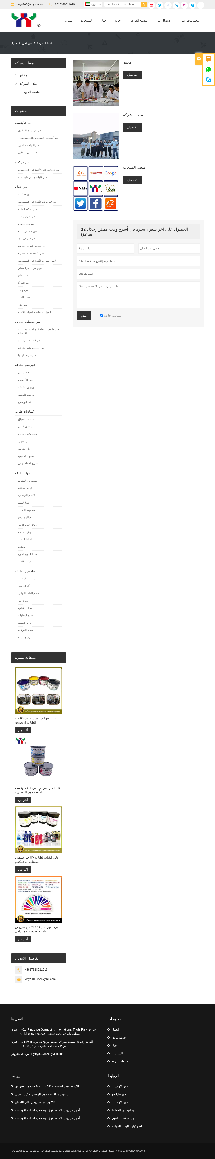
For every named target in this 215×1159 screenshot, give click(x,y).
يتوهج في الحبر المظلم (30, 268)
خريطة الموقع (120, 1061)
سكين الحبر (24, 561)
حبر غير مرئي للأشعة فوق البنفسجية (37, 201)
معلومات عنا (190, 20)
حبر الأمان (21, 186)
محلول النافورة (26, 456)
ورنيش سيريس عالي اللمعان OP (35, 1102)
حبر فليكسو (22, 162)
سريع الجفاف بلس (28, 463)
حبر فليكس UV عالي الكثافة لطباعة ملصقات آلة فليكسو (37, 859)
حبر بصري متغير (26, 216)
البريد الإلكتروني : (21, 1054)
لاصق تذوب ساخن (27, 434)
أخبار (104, 20)
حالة (118, 20)
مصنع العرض (139, 20)
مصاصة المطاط (26, 578)
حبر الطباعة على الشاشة (31, 348)
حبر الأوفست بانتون (28, 145)
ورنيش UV (24, 372)
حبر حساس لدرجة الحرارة (32, 246)
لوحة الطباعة (25, 488)
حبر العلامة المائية (27, 209)
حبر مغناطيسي (26, 223)
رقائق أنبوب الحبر (27, 524)
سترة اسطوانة (25, 615)
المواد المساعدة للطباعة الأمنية (34, 312)
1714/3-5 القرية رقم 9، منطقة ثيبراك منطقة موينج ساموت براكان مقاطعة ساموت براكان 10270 (56, 1044)
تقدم (84, 315)
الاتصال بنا (165, 20)
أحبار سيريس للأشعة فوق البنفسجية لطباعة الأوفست (47, 1110)
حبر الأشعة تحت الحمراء (31, 253)
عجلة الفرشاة (25, 630)
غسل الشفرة (25, 608)
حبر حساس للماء (27, 231)
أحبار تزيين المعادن (28, 152)
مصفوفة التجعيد (26, 510)
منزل (68, 20)
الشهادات (117, 1053)
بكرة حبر (23, 600)
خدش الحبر (24, 297)
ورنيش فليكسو (26, 394)
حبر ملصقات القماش (28, 321)
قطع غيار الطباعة (25, 571)
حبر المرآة (23, 282)
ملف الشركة (28, 83)
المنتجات (86, 20)
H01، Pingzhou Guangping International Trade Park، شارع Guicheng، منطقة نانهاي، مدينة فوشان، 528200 (58, 1031)
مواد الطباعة (22, 473)
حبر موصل (23, 290)
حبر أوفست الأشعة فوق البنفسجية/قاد (38, 137)
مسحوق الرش (25, 426)
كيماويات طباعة (24, 411)
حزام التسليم (25, 622)
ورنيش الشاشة (26, 387)
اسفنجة (22, 546)
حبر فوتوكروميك (26, 238)
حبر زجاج (23, 275)
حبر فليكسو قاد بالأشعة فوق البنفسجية (38, 169)
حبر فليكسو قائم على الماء (32, 177)
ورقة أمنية (23, 194)
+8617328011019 (64, 4)
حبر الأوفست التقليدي (29, 130)
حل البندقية (24, 448)
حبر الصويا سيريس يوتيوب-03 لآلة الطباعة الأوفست (35, 720)
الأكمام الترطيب (26, 495)
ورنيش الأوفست (26, 379)
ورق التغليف (24, 532)
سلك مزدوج (24, 517)
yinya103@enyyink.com (30, 4)
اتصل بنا (17, 1019)
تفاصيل (132, 75)
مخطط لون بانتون (27, 554)
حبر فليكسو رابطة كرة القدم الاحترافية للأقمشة (38, 331)
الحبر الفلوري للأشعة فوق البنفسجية (37, 260)
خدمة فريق (119, 1037)
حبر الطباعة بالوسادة (29, 340)
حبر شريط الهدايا (27, 355)
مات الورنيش (25, 402)
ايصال (115, 1029)
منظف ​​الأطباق (25, 419)
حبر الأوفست (23, 122)
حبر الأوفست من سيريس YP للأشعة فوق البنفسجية (47, 1086)
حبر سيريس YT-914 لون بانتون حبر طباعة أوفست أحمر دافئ (37, 929)
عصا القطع (23, 502)
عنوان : (15, 1029)
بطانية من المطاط (27, 480)
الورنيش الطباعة (25, 364)
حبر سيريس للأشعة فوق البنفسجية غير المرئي (43, 1094)
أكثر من (23, 730)
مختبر (23, 75)
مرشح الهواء (24, 637)
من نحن (27, 43)
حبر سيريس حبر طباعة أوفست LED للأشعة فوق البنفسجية (37, 790)
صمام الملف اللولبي (28, 593)
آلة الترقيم (23, 586)
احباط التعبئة (24, 539)
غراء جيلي (23, 441)
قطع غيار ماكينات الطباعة (127, 1126)
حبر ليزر (22, 304)
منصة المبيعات (29, 92)
